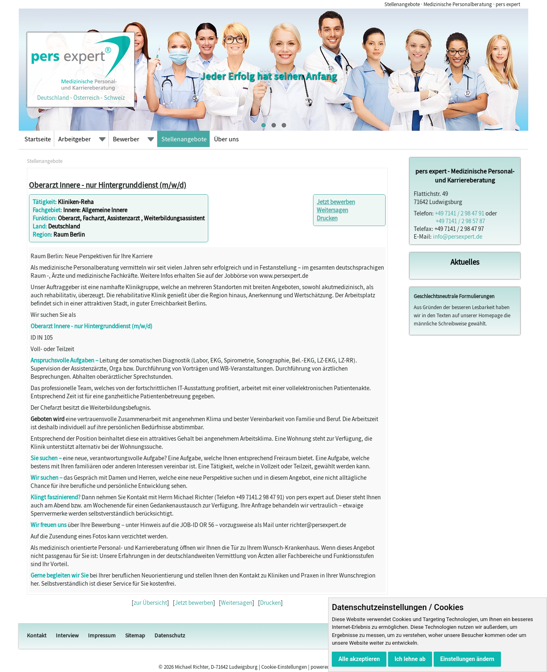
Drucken (327, 218)
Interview (67, 635)
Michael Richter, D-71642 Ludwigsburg (216, 666)
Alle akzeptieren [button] (359, 659)
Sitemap (135, 635)
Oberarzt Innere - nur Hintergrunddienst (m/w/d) (107, 185)
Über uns (226, 139)
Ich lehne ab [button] (410, 659)
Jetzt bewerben (336, 202)
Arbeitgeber (74, 139)
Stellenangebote (184, 139)
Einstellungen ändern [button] (467, 659)
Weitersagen (332, 210)
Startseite (37, 139)
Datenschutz (169, 635)
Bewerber (126, 139)
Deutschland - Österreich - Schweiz (81, 93)
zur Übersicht (150, 602)
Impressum (102, 635)
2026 (169, 666)
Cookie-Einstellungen (284, 666)
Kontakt (36, 635)
